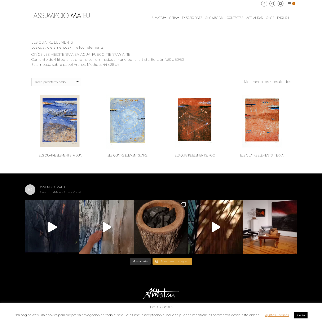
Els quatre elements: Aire (127, 155)
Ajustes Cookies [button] (277, 315)
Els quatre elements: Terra (261, 155)
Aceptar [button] (300, 315)
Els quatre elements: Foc (195, 155)
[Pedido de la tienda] (56, 82)
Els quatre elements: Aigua (60, 155)
